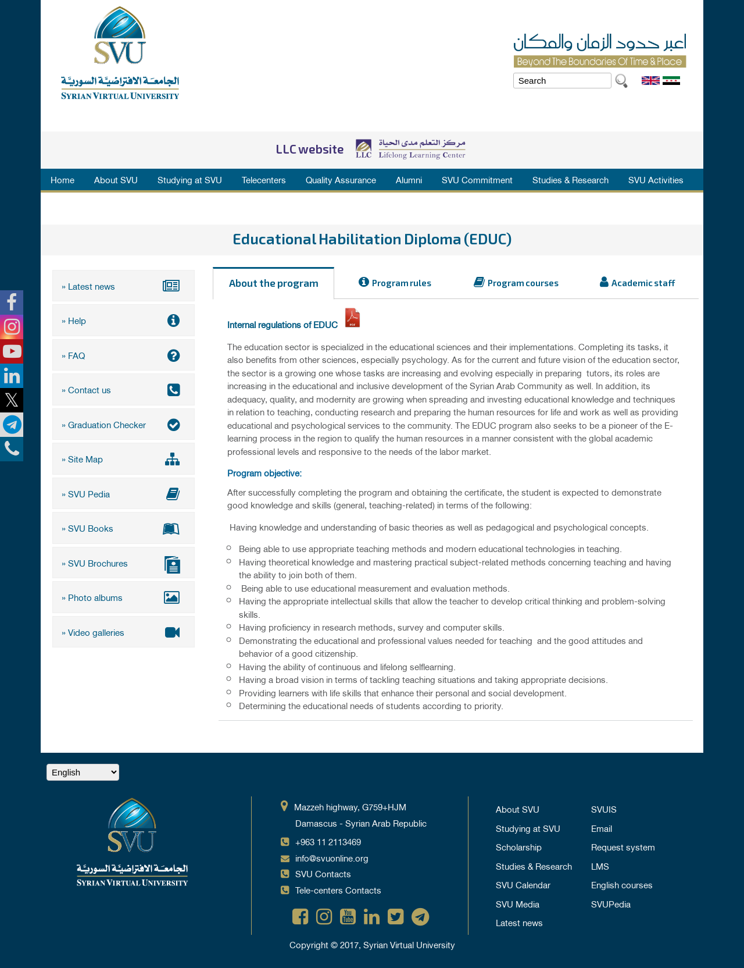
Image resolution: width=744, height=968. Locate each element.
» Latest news (123, 285)
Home (62, 179)
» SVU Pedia (123, 493)
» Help (123, 320)
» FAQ (123, 355)
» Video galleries (123, 632)
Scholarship (519, 846)
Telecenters (264, 179)
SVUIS (604, 808)
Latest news (519, 922)
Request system (623, 846)
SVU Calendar (523, 884)
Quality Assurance (341, 179)
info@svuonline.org (332, 857)
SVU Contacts (323, 873)
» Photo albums (123, 597)
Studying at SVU (190, 179)
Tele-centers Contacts (338, 889)
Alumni (409, 179)
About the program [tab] (274, 284)
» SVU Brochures (123, 564)
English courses (622, 884)
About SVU (116, 179)
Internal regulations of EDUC (283, 324)
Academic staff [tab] (643, 283)
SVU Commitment (477, 179)
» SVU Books (123, 527)
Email (601, 828)
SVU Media (517, 903)
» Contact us (123, 389)
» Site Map (123, 458)
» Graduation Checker (123, 424)
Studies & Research (570, 179)
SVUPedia (611, 903)
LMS (600, 865)
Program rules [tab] (401, 283)
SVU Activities (656, 179)
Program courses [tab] (523, 283)
